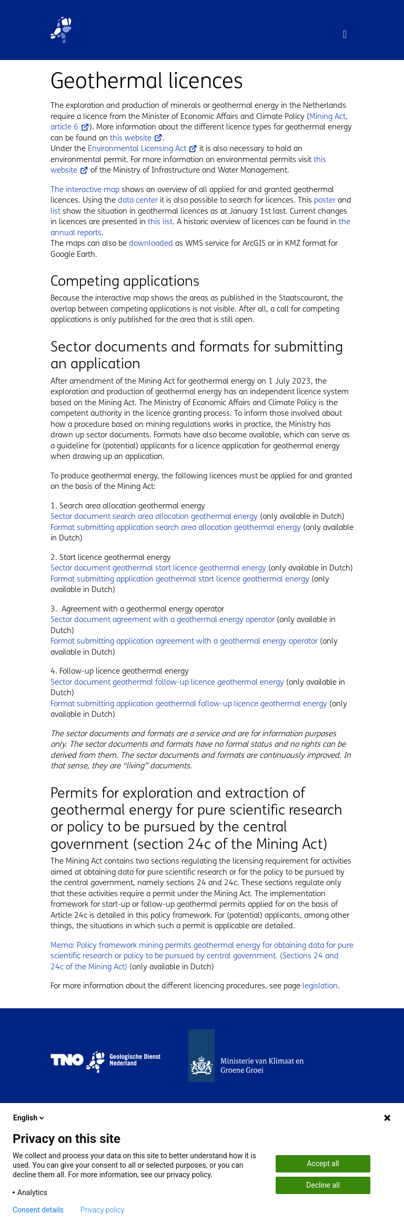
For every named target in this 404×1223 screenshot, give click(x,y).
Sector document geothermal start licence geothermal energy (158, 568)
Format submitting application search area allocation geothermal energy (175, 527)
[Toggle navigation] (345, 34)
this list (160, 221)
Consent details (38, 1210)
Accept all (323, 1163)
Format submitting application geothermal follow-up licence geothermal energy (188, 703)
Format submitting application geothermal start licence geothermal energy (179, 579)
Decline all (323, 1185)
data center (138, 200)
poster (326, 200)
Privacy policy (102, 1210)
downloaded (151, 243)
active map (100, 189)
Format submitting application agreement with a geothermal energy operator (184, 641)
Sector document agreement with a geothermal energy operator (162, 619)
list (56, 211)
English (29, 1118)
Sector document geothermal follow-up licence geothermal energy (167, 682)
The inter (66, 189)
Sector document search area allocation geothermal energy (154, 516)
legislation (320, 985)
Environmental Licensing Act (142, 148)
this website (136, 138)
